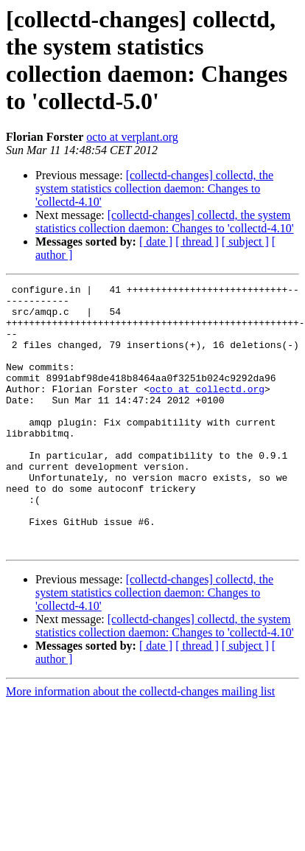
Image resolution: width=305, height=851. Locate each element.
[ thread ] (197, 241)
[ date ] (155, 241)
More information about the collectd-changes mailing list (140, 744)
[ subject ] (245, 241)
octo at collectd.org (207, 410)
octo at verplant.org (132, 137)
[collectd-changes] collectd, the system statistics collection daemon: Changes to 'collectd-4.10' (154, 188)
